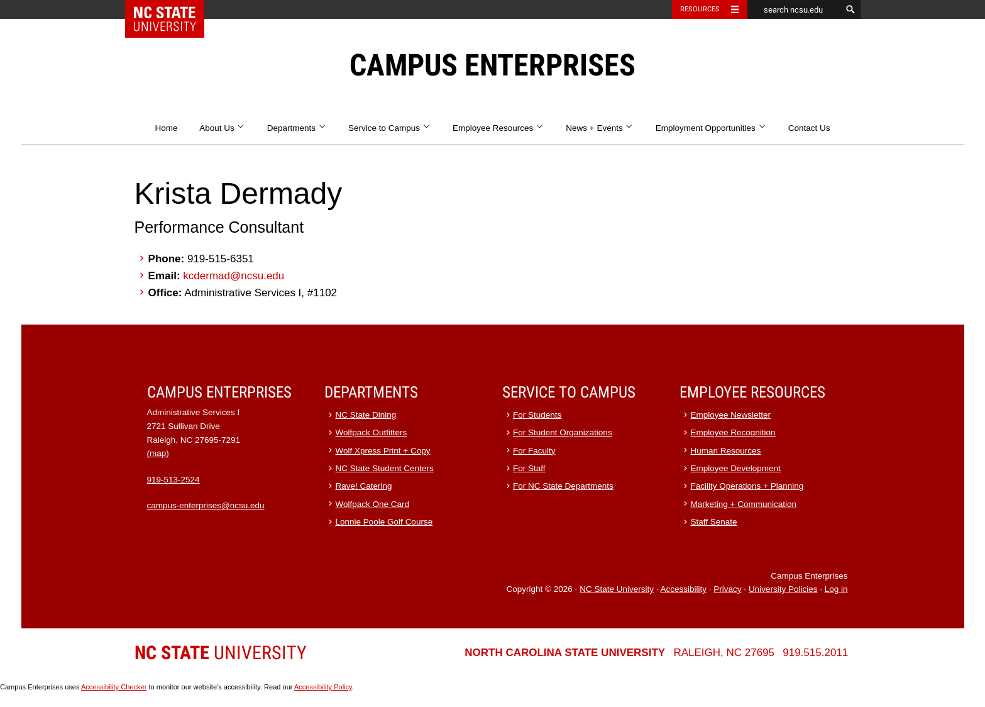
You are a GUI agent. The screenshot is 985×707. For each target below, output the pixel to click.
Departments (297, 128)
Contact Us (809, 128)
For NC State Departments (563, 486)
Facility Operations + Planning (747, 486)
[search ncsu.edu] (794, 9)
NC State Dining (366, 415)
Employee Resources (498, 128)
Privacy (727, 589)
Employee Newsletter (731, 415)
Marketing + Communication (743, 504)
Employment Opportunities (711, 128)
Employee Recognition (733, 432)
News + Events (600, 128)
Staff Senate (714, 521)
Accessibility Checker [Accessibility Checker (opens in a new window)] (113, 687)
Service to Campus (389, 128)
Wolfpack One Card (373, 504)
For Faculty (534, 450)
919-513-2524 (173, 479)
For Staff (529, 468)
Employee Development (736, 468)
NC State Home (172, 9)
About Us (222, 128)
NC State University (617, 589)
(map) (158, 453)
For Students (537, 415)
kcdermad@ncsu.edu (233, 276)
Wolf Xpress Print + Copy (383, 450)
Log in (836, 589)
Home (166, 128)
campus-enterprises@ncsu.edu (206, 505)
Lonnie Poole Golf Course (384, 521)
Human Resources (726, 450)
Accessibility (683, 589)
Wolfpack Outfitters (371, 432)
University (221, 653)
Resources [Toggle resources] (700, 9)
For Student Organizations (562, 432)
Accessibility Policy (323, 687)
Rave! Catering (364, 486)
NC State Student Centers (385, 468)
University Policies (783, 589)
